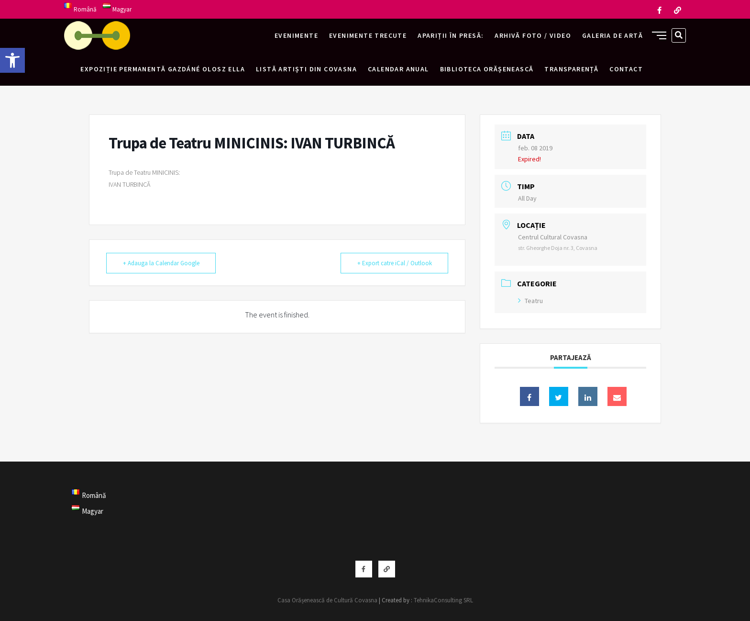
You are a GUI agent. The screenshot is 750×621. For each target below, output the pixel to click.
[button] (12, 60)
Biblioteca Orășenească (487, 69)
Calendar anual (398, 69)
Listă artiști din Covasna (306, 69)
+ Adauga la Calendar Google (161, 263)
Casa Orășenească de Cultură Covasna (327, 600)
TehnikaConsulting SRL (443, 600)
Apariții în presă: (451, 35)
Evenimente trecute (368, 35)
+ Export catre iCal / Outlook (394, 263)
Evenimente (296, 35)
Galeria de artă (612, 35)
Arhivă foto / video (533, 35)
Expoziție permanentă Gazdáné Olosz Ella (162, 69)
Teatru (530, 300)
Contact (626, 69)
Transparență (571, 69)
